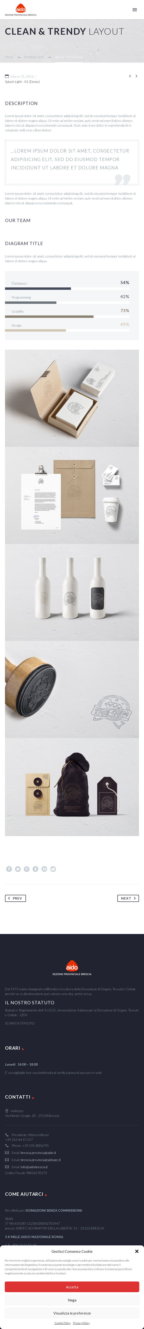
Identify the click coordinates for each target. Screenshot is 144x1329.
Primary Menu (135, 9)
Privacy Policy (81, 1323)
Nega (72, 1300)
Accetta (72, 1287)
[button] (136, 1251)
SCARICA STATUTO (20, 1023)
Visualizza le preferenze (72, 1313)
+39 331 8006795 (35, 1145)
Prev (14, 898)
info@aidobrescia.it (34, 1167)
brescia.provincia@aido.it (38, 1153)
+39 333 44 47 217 (19, 1140)
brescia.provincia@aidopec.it (41, 1160)
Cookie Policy (63, 1323)
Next (129, 898)
